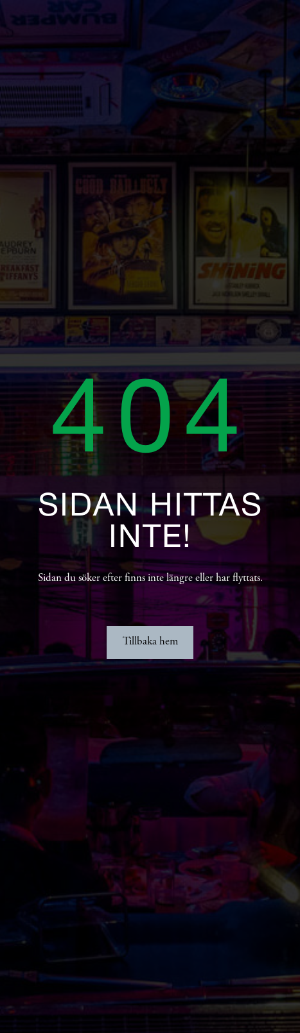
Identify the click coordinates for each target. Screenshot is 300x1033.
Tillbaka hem (150, 642)
